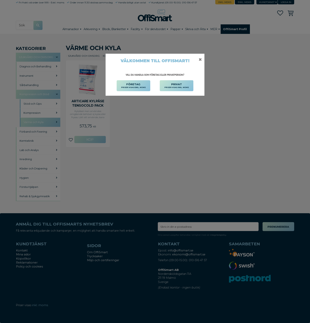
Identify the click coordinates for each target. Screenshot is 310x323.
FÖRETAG (133, 86)
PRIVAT (176, 86)
